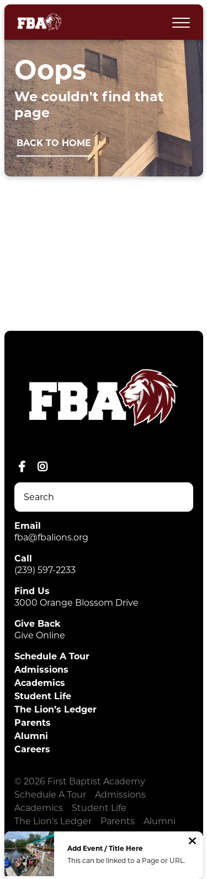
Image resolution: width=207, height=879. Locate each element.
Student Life (42, 696)
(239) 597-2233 (45, 570)
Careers (32, 749)
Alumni (31, 736)
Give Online (39, 635)
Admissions (41, 669)
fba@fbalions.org (51, 537)
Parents (32, 722)
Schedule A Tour (51, 656)
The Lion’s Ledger (55, 709)
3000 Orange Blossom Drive (76, 602)
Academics (39, 683)
